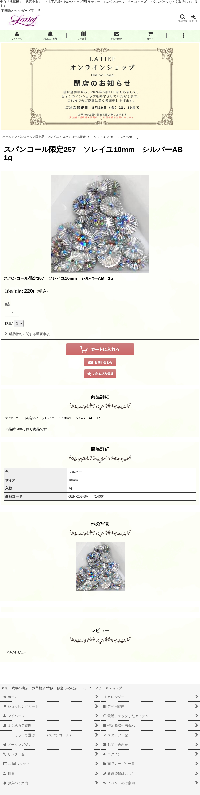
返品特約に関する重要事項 (27, 334)
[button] (182, 18)
